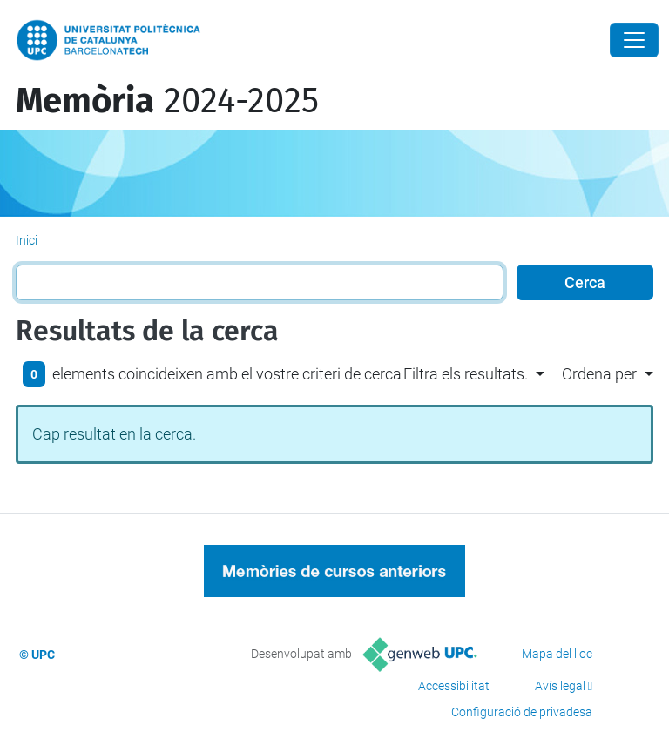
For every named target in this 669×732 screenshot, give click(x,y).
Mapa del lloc (557, 654)
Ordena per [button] (599, 374)
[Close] (634, 40)
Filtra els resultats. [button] (465, 374)
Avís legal (560, 686)
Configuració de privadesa (521, 712)
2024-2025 (167, 101)
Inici (26, 240)
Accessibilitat (454, 686)
